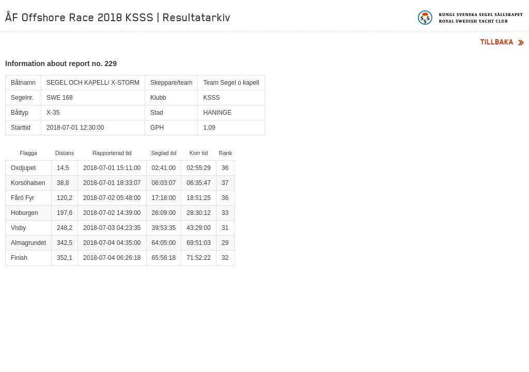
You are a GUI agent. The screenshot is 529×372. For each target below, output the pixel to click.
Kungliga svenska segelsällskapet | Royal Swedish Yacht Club (471, 17)
